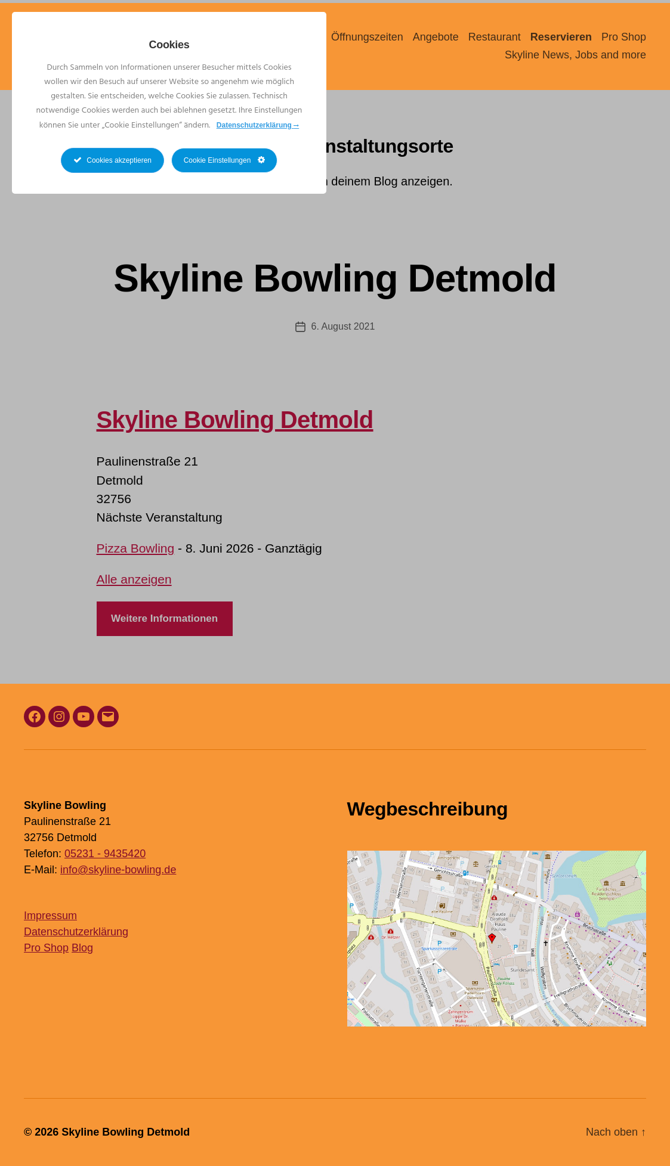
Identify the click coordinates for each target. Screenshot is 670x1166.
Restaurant (494, 37)
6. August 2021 (343, 326)
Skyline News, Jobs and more (575, 55)
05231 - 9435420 (105, 854)
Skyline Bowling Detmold (334, 278)
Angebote (436, 37)
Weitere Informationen (164, 618)
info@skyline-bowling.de (118, 870)
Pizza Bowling (136, 548)
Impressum (50, 916)
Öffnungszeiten (367, 37)
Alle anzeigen (134, 579)
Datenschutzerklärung (76, 932)
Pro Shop (623, 37)
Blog (82, 948)
